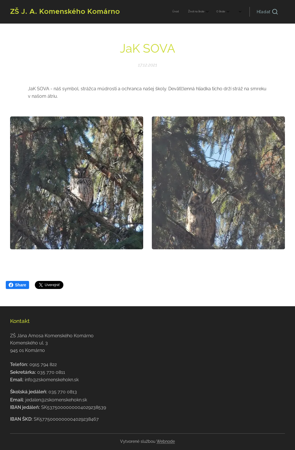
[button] (267, 12)
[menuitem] (205, 12)
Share (17, 285)
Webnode (165, 441)
